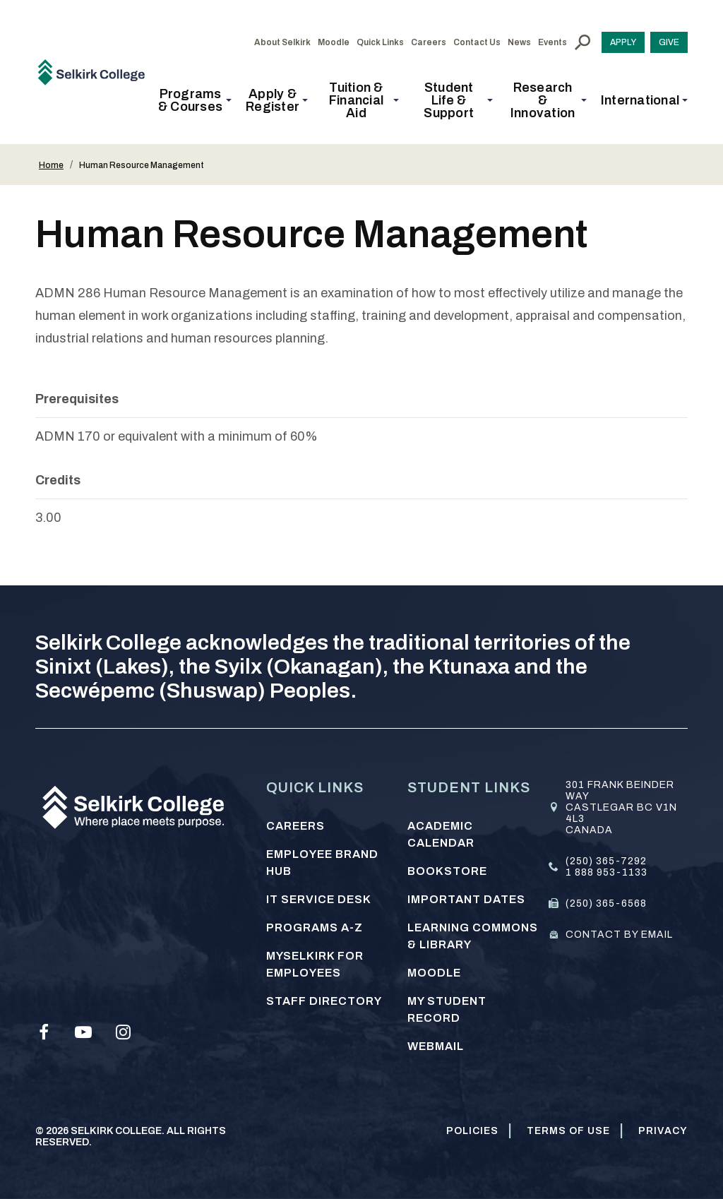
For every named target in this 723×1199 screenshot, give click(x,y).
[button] (194, 100)
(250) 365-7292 (606, 861)
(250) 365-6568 (606, 903)
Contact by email (619, 934)
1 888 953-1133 (606, 872)
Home (51, 165)
